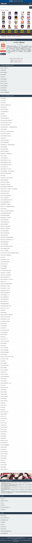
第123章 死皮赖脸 (4, 367)
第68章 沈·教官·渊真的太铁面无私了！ (7, 246)
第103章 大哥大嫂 (4, 323)
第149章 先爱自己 (4, 425)
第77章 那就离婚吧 (4, 266)
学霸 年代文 (3, 524)
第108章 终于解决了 (4, 334)
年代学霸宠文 (3, 522)
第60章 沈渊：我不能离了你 (5, 228)
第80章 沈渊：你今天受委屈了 (6, 272)
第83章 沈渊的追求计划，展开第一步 (7, 279)
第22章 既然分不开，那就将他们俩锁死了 (8, 144)
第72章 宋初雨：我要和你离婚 (6, 255)
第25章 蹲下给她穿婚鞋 (5, 151)
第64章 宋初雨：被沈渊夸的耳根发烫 (7, 237)
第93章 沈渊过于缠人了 (5, 301)
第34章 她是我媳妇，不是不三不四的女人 (8, 171)
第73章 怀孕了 (3, 257)
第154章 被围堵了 (4, 436)
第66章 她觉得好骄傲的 (5, 241)
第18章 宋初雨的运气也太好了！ (6, 135)
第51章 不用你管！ (4, 208)
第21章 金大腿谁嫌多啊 (5, 142)
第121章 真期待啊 (4, 363)
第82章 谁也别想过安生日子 (5, 277)
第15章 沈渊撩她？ (4, 129)
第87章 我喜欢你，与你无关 (5, 288)
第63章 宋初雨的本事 (4, 235)
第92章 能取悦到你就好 (5, 299)
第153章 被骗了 (3, 433)
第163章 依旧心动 (4, 81)
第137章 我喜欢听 (4, 398)
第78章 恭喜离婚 (3, 268)
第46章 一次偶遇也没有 (5, 197)
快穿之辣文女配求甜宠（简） (6, 507)
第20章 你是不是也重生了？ (5, 140)
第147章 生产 (3, 420)
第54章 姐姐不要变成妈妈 (5, 215)
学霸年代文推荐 (3, 528)
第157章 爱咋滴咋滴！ (4, 442)
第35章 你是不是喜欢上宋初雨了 (6, 173)
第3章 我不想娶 (3, 102)
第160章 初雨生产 (4, 87)
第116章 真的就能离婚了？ (5, 352)
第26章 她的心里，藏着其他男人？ (7, 153)
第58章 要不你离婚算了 (5, 224)
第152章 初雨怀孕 (4, 431)
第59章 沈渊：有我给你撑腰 (5, 226)
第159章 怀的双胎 (4, 90)
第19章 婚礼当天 (3, 138)
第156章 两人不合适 (4, 440)
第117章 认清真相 (4, 354)
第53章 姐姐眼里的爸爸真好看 (6, 213)
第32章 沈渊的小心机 (4, 166)
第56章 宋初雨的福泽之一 (5, 219)
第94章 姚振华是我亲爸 (5, 303)
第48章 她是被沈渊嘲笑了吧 (5, 202)
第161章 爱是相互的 (4, 85)
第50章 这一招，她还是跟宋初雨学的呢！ (8, 206)
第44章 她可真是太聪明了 (5, 193)
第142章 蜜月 (3, 409)
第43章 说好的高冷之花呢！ (5, 191)
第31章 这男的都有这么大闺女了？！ (7, 164)
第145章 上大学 (3, 416)
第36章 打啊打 (3, 175)
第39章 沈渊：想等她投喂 (5, 182)
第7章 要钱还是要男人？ (5, 111)
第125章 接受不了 (4, 372)
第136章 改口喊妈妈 (4, 396)
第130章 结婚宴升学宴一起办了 (6, 383)
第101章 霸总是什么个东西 (5, 319)
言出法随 (2, 502)
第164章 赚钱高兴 (4, 458)
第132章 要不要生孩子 (4, 387)
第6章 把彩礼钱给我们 (4, 109)
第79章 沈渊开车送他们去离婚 (6, 270)
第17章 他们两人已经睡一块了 (6, 133)
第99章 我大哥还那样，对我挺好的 (7, 314)
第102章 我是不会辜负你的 (5, 321)
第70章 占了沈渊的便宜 (5, 250)
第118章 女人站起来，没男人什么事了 (7, 356)
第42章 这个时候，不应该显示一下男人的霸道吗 (9, 188)
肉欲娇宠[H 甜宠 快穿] (4, 500)
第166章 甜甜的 (3, 74)
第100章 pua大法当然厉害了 (5, 316)
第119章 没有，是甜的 (4, 358)
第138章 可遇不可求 (4, 400)
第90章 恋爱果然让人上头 (5, 294)
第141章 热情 (3, 407)
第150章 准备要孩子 (4, 427)
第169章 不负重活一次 (18, 61)
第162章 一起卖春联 (4, 83)
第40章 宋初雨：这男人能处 (5, 184)
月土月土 (20, 44)
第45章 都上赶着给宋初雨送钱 (6, 195)
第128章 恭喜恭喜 (4, 378)
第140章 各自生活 (4, 405)
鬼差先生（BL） (3, 498)
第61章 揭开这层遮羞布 (5, 230)
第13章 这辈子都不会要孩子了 (6, 124)
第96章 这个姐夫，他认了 (5, 308)
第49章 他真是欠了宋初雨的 (5, 204)
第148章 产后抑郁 (4, 422)
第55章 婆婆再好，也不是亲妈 (6, 217)
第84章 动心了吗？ (4, 281)
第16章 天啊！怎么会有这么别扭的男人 (7, 131)
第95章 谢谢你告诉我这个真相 (6, 305)
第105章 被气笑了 (4, 327)
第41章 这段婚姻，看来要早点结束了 (7, 186)
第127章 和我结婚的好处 (5, 376)
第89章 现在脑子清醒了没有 (5, 292)
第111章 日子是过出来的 (5, 341)
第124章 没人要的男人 (4, 369)
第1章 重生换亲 (3, 98)
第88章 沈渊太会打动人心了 (5, 290)
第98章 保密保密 (3, 312)
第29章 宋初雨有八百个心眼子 (6, 160)
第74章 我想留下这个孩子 (5, 259)
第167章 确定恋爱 (4, 72)
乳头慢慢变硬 (3, 509)
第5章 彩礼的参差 (4, 107)
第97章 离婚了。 (3, 310)
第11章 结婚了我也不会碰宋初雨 (6, 120)
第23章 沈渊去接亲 (4, 146)
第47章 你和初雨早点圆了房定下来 (7, 199)
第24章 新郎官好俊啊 (4, 149)
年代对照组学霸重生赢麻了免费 (6, 531)
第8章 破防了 (3, 113)
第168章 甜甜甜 (3, 70)
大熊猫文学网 (3, 36)
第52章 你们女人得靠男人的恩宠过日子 (7, 210)
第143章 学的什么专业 (4, 411)
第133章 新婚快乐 (4, 389)
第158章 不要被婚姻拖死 (5, 92)
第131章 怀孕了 (3, 385)
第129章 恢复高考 (4, 380)
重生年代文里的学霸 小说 (5, 517)
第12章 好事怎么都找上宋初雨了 (6, 122)
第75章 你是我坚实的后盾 (5, 261)
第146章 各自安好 (4, 418)
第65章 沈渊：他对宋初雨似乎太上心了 (7, 239)
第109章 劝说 (3, 336)
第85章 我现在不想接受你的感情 (6, 283)
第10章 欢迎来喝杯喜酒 (5, 118)
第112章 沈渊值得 (4, 343)
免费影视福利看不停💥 (18, 1)
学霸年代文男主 (3, 515)
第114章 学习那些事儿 (4, 347)
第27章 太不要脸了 (4, 155)
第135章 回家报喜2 (4, 394)
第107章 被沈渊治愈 (4, 332)
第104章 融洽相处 (4, 325)
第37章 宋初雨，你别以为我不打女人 (7, 177)
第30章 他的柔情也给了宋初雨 (6, 162)
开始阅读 (3, 51)
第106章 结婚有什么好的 (5, 330)
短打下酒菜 (2, 505)
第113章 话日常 (3, 345)
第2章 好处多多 (3, 100)
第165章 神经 (3, 76)
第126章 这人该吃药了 (4, 374)
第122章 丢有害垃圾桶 (4, 365)
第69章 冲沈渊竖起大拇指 (5, 248)
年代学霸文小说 (3, 526)
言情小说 (8, 36)
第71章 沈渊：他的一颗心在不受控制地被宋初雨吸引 (10, 252)
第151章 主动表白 (4, 429)
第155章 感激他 (3, 438)
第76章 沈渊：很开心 (4, 263)
